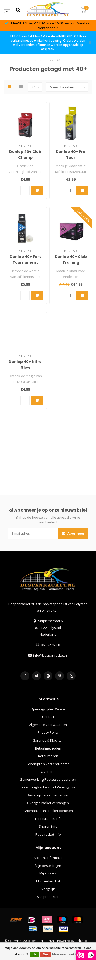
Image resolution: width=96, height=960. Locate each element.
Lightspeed (83, 940)
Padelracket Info (48, 834)
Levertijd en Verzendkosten (48, 764)
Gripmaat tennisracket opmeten (48, 810)
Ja (34, 954)
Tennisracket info (48, 818)
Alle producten (48, 896)
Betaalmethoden (48, 748)
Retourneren (48, 756)
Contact (48, 716)
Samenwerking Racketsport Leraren (48, 779)
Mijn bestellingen (48, 865)
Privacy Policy (48, 732)
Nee (45, 954)
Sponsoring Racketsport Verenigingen (48, 787)
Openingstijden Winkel (48, 709)
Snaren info (48, 826)
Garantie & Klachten (48, 740)
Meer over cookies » (67, 954)
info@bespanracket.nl (50, 655)
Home (37, 60)
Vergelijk (48, 889)
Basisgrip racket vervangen (48, 795)
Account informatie (48, 857)
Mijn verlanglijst (48, 881)
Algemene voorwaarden (48, 724)
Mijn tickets (48, 873)
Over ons (48, 771)
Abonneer (73, 533)
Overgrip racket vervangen (48, 802)
